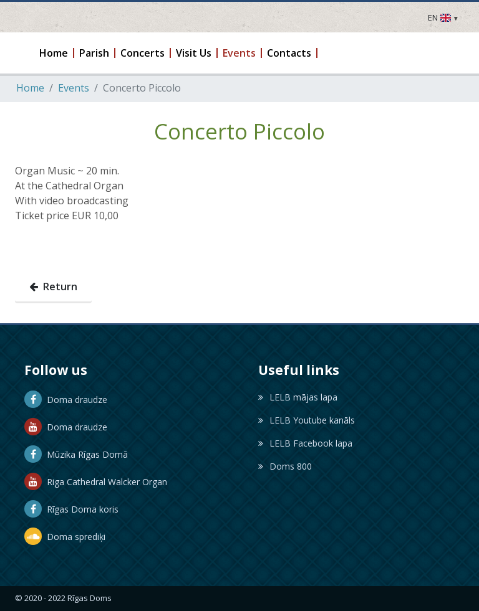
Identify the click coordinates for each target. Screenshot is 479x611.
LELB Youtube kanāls (306, 420)
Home (30, 88)
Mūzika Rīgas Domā (76, 454)
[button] (54, 52)
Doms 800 (285, 466)
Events (73, 88)
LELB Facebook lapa (305, 443)
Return (53, 286)
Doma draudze (65, 399)
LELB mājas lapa (297, 397)
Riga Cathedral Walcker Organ (95, 482)
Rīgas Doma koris (71, 509)
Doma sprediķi (64, 536)
